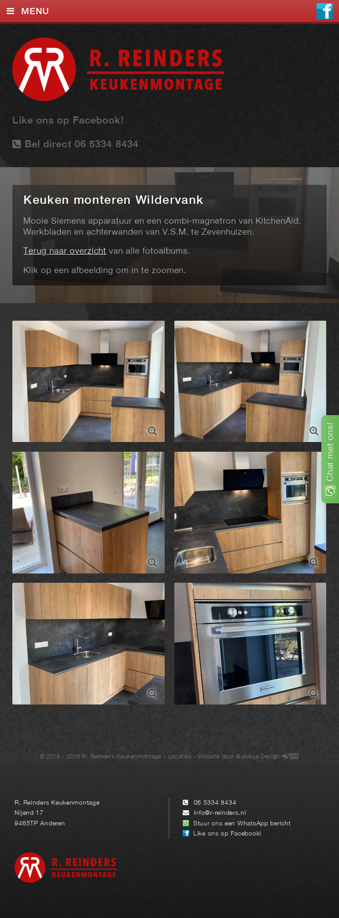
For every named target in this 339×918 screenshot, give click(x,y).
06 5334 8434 (215, 803)
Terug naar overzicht (64, 251)
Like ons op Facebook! (68, 120)
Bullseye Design (257, 757)
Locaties (179, 757)
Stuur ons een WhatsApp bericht (242, 824)
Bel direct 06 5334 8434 (75, 144)
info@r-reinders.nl (220, 813)
